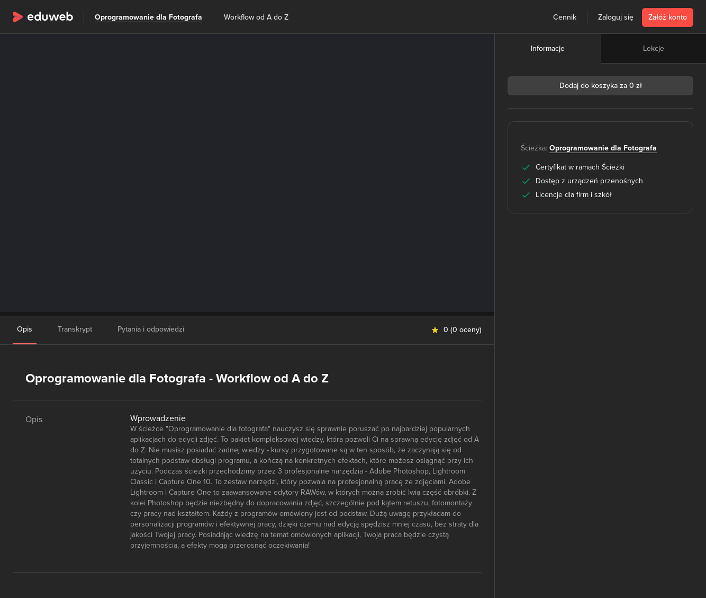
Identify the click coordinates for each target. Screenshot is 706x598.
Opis (24, 329)
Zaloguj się (615, 17)
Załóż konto (667, 17)
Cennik (564, 17)
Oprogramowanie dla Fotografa (148, 17)
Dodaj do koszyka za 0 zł (600, 85)
